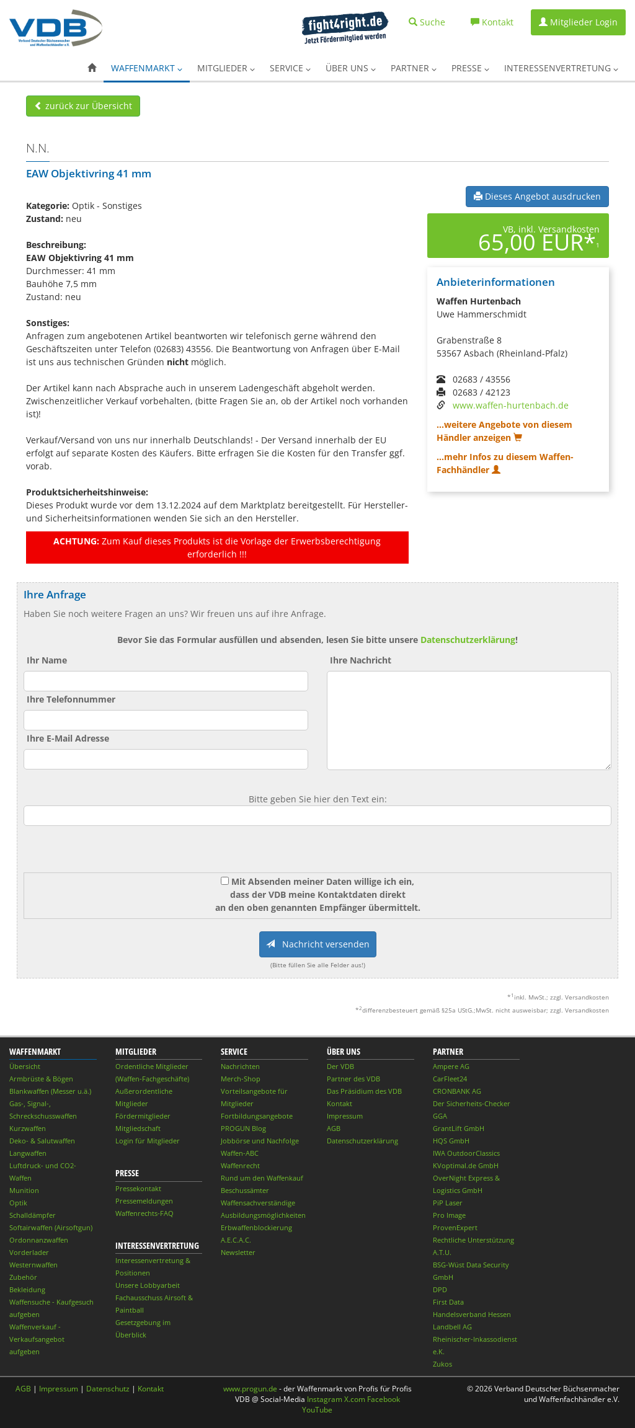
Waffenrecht (240, 1165)
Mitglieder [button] (226, 68)
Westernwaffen (33, 1264)
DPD (440, 1289)
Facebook (383, 1399)
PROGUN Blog (243, 1128)
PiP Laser (448, 1202)
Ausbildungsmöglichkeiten (263, 1215)
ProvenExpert (455, 1227)
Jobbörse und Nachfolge (260, 1140)
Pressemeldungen (144, 1200)
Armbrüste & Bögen (41, 1078)
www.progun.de (250, 1388)
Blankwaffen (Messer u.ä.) (50, 1091)
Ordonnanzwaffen (38, 1239)
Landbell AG (452, 1326)
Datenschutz (108, 1388)
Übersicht (24, 1066)
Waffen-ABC (240, 1153)
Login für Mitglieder (147, 1140)
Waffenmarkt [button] (146, 68)
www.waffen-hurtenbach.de (511, 405)
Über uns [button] (351, 68)
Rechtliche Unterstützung (473, 1239)
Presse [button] (470, 68)
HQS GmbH (451, 1140)
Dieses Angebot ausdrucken (537, 196)
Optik (18, 1202)
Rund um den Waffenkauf (262, 1177)
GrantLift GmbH (458, 1128)
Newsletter (238, 1252)
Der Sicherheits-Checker (471, 1103)
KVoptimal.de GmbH (466, 1165)
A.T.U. (442, 1252)
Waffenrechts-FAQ (144, 1213)
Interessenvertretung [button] (561, 68)
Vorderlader (29, 1252)
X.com (354, 1399)
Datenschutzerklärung (467, 639)
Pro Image (449, 1215)
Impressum (345, 1115)
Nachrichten (240, 1066)
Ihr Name (47, 660)
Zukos (442, 1363)
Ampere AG (451, 1066)
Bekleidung (27, 1289)
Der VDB (340, 1066)
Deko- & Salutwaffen (42, 1140)
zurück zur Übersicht (83, 106)
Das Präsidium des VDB (364, 1091)
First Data (448, 1301)
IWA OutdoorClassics (466, 1153)
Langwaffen (28, 1153)
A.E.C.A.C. (236, 1239)
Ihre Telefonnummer (71, 699)
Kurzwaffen (27, 1128)
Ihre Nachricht (360, 660)
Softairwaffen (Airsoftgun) (50, 1227)
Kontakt (339, 1103)
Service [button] (290, 68)
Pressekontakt (138, 1188)
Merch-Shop (240, 1078)
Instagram (324, 1399)
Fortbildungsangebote (257, 1115)
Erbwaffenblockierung (256, 1227)
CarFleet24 (450, 1078)
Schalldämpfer (32, 1215)
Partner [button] (414, 68)
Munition (24, 1190)
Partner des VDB (353, 1078)
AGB (333, 1128)
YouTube (317, 1409)
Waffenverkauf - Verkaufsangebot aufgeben (36, 1339)
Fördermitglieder (143, 1115)
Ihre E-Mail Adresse (68, 738)
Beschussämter (245, 1190)
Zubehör (23, 1277)
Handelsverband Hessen (472, 1314)
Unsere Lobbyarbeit (147, 1285)
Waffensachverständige (258, 1202)
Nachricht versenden (318, 944)
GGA (440, 1115)
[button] (92, 68)
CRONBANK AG (457, 1091)
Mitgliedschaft (138, 1128)
